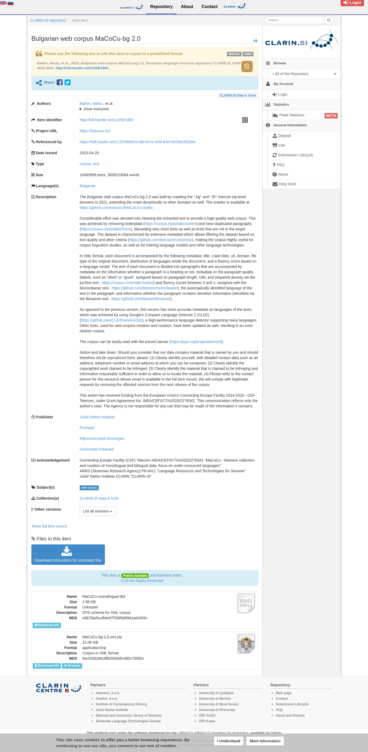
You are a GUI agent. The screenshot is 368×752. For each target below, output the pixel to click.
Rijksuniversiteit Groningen (102, 438)
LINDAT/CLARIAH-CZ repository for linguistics (213, 733)
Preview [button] (72, 666)
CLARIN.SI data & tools (238, 95)
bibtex (234, 54)
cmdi (248, 54)
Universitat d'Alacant (97, 449)
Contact (282, 699)
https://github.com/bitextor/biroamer (141, 299)
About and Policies (290, 715)
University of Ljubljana (216, 693)
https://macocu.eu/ (95, 131)
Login (352, 2)
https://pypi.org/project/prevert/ (196, 342)
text (96, 164)
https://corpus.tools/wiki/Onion (106, 229)
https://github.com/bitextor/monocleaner (145, 288)
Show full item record (49, 526)
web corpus (89, 487)
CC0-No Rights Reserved (142, 580)
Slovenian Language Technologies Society (128, 721)
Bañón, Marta (91, 103)
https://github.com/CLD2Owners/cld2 (111, 320)
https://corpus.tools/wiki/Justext (170, 224)
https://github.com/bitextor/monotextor (160, 240)
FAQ (279, 710)
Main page (284, 693)
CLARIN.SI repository (48, 20)
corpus (85, 164)
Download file (47, 625)
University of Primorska (217, 710)
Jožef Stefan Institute (97, 417)
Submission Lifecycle (292, 704)
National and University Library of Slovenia (128, 715)
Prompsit (87, 428)
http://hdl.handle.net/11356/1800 (82, 68)
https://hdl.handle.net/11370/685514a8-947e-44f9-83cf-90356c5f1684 (137, 142)
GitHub (276, 733)
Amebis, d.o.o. (107, 699)
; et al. (164, 106)
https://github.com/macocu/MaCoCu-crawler (116, 207)
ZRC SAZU (207, 715)
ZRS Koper (207, 721)
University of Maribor (215, 699)
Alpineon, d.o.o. (108, 693)
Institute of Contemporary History (121, 704)
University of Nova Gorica (218, 704)
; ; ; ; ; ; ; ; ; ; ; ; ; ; (164, 106)
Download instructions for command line (68, 554)
